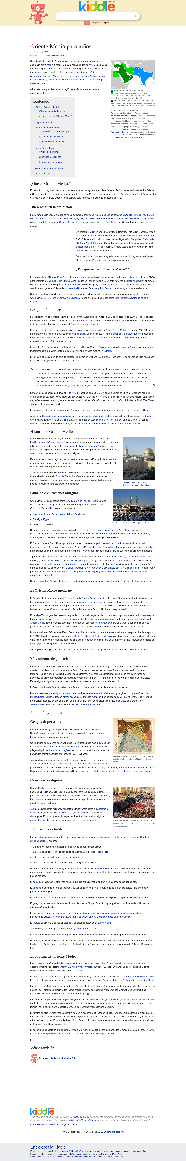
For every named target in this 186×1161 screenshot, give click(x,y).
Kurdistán (71, 917)
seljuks (73, 571)
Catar (40, 218)
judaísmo (92, 446)
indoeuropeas (103, 852)
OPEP (97, 626)
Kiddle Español (37, 1157)
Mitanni (43, 537)
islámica (74, 564)
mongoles (59, 571)
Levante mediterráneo (97, 533)
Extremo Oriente (136, 236)
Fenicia (51, 537)
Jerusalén (145, 485)
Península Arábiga (80, 537)
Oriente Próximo (57, 56)
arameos (38, 746)
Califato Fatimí (132, 568)
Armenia (124, 116)
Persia (57, 533)
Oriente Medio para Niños (43, 1125)
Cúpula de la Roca (130, 485)
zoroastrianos (37, 704)
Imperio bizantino (145, 547)
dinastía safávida (143, 581)
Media (65, 533)
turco (135, 837)
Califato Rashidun (74, 568)
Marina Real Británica (119, 381)
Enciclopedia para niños (41, 51)
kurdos (33, 697)
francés (36, 923)
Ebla (117, 533)
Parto (87, 547)
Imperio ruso (132, 334)
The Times (72, 393)
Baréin (83, 79)
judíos (41, 697)
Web (87, 23)
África (92, 65)
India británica (79, 334)
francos (108, 571)
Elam (49, 533)
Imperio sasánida (137, 557)
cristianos (120, 701)
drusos (100, 746)
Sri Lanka (109, 243)
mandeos (96, 697)
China (65, 420)
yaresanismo (36, 812)
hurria (99, 530)
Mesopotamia (39, 514)
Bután (145, 239)
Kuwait (91, 79)
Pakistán (97, 243)
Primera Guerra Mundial (93, 598)
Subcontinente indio (86, 247)
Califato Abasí (113, 568)
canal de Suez (128, 347)
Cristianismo (67, 446)
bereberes (75, 746)
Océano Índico (55, 442)
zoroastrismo (66, 812)
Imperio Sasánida (103, 547)
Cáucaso (93, 288)
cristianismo (76, 795)
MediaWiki (116, 1154)
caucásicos (115, 116)
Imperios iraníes (66, 547)
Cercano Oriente (56, 298)
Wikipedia (76, 1154)
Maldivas (80, 243)
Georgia (133, 116)
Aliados (80, 281)
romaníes (135, 771)
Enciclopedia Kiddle (79, 1117)
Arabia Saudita (97, 76)
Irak (71, 76)
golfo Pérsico (52, 341)
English (106, 23)
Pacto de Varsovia (103, 636)
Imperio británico (113, 334)
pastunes (125, 771)
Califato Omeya (95, 568)
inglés (36, 913)
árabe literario (101, 868)
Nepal (89, 243)
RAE (126, 90)
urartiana (110, 530)
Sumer (55, 514)
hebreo (42, 841)
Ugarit (137, 533)
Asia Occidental (73, 298)
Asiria (69, 514)
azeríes (41, 737)
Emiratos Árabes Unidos (57, 218)
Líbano (50, 79)
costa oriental (111, 416)
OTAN (36, 636)
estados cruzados (138, 571)
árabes (38, 729)
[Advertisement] (92, 33)
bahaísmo (101, 809)
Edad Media (75, 560)
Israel (33, 79)
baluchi (62, 746)
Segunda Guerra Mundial (59, 281)
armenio (69, 928)
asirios (49, 697)
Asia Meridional (122, 298)
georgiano (81, 928)
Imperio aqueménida (124, 543)
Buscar (136, 16)
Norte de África (138, 298)
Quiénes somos (64, 1157)
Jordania (47, 76)
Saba (109, 537)
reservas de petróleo (100, 623)
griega (89, 530)
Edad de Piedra (63, 476)
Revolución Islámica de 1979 (86, 704)
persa (126, 837)
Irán (66, 76)
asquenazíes (43, 767)
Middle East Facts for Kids (63, 1058)
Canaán (145, 533)
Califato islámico (54, 560)
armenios (67, 697)
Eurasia (93, 438)
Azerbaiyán (115, 132)
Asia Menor (124, 530)
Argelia (93, 284)
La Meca (134, 523)
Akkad (62, 514)
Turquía (125, 132)
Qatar (33, 83)
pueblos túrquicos (89, 733)
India (152, 239)
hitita (80, 530)
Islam (80, 446)
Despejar (130, 16)
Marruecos (103, 284)
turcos (33, 737)
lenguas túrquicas (74, 857)
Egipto (41, 83)
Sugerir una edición (113, 1132)
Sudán (113, 284)
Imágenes (96, 23)
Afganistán (58, 76)
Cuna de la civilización (79, 501)
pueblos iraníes (60, 733)
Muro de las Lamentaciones (136, 482)
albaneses (35, 763)
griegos (57, 697)
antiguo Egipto (42, 519)
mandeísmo (83, 812)
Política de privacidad (83, 1157)
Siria (67, 79)
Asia (48, 65)
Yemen (85, 76)
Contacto (101, 1157)
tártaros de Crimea (83, 763)
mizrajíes (64, 750)
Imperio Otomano (121, 581)
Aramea (34, 537)
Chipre (123, 113)
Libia (136, 281)
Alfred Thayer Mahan (116, 330)
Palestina (41, 79)
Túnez (122, 284)
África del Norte (76, 284)
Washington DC (99, 420)
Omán (77, 76)
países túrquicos (122, 137)
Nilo (52, 508)
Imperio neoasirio (102, 543)
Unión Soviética (74, 288)
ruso (35, 935)
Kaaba (118, 523)
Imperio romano (124, 547)
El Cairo (144, 410)
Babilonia (79, 514)
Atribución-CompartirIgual (83, 1120)
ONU (90, 194)
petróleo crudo (77, 615)
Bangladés (136, 239)
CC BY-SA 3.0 (75, 1151)
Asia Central (137, 137)
